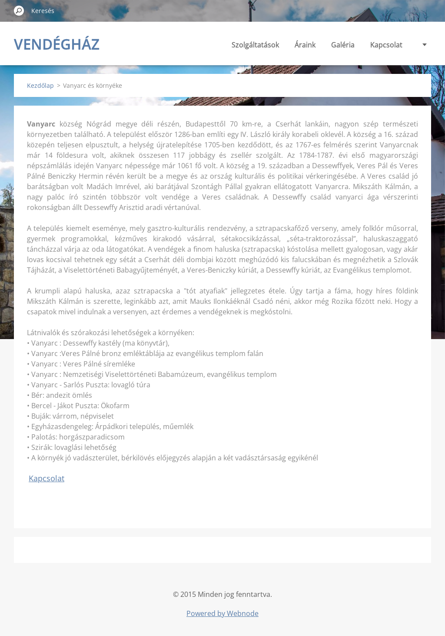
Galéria (343, 45)
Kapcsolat (386, 45)
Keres (19, 10)
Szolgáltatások (255, 45)
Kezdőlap (40, 85)
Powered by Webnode (222, 613)
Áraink (305, 45)
